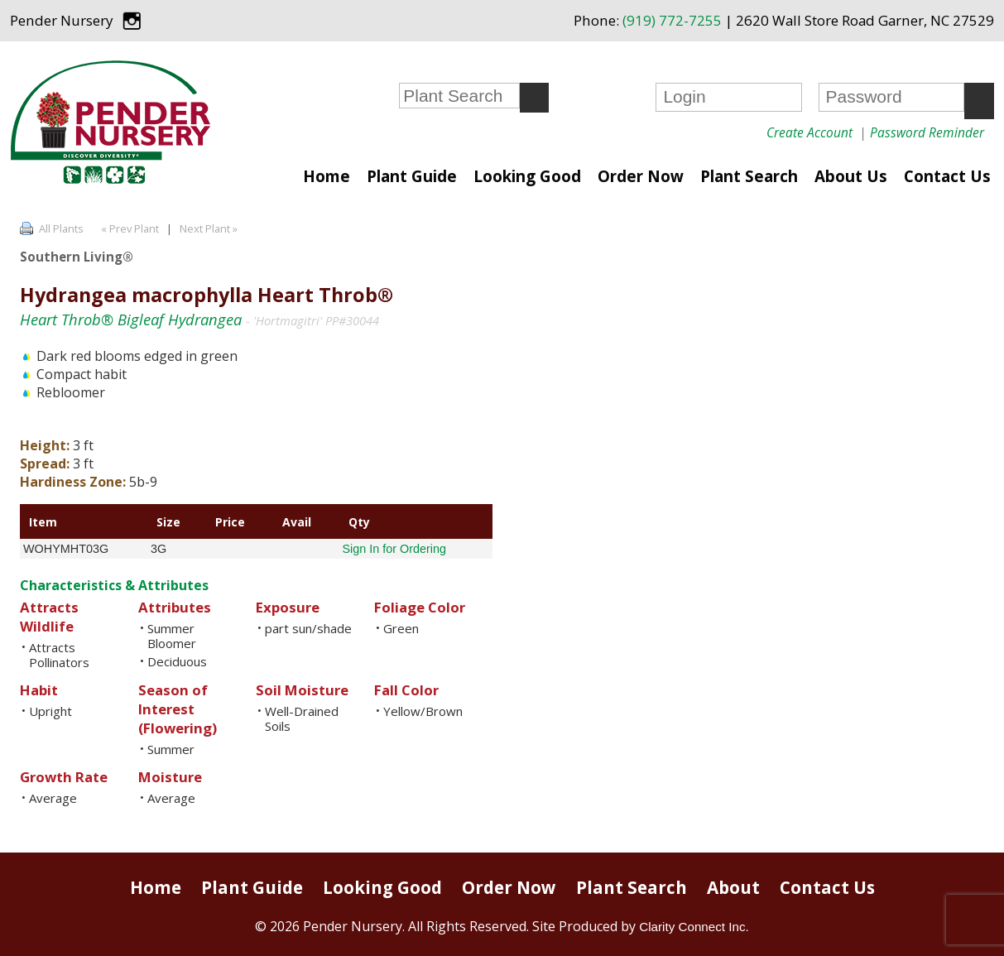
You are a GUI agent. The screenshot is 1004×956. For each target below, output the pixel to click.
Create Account (809, 132)
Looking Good (527, 176)
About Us (850, 176)
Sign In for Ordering (394, 548)
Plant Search (749, 176)
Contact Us (947, 176)
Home (326, 176)
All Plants (61, 228)
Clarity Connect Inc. (694, 927)
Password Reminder (927, 132)
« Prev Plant (128, 228)
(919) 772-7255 (672, 20)
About (733, 887)
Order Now (641, 176)
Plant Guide (412, 176)
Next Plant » (210, 228)
